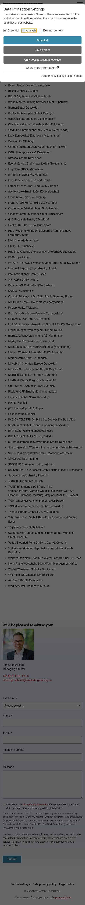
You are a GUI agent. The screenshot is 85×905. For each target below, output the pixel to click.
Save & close (42, 50)
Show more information (42, 67)
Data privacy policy (52, 75)
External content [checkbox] (53, 30)
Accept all (43, 40)
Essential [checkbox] (13, 30)
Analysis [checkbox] (31, 30)
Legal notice (74, 75)
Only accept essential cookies (42, 59)
